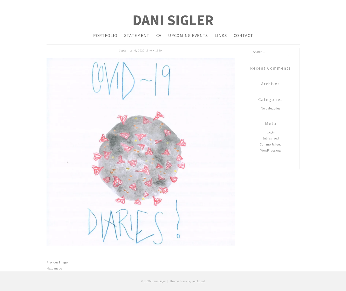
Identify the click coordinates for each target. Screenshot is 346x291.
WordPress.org (270, 150)
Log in (270, 132)
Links (221, 35)
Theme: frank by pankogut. (188, 281)
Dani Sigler (173, 20)
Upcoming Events (188, 35)
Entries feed (271, 138)
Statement (136, 35)
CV (158, 35)
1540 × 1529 (153, 50)
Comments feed (271, 144)
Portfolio (105, 35)
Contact (243, 35)
